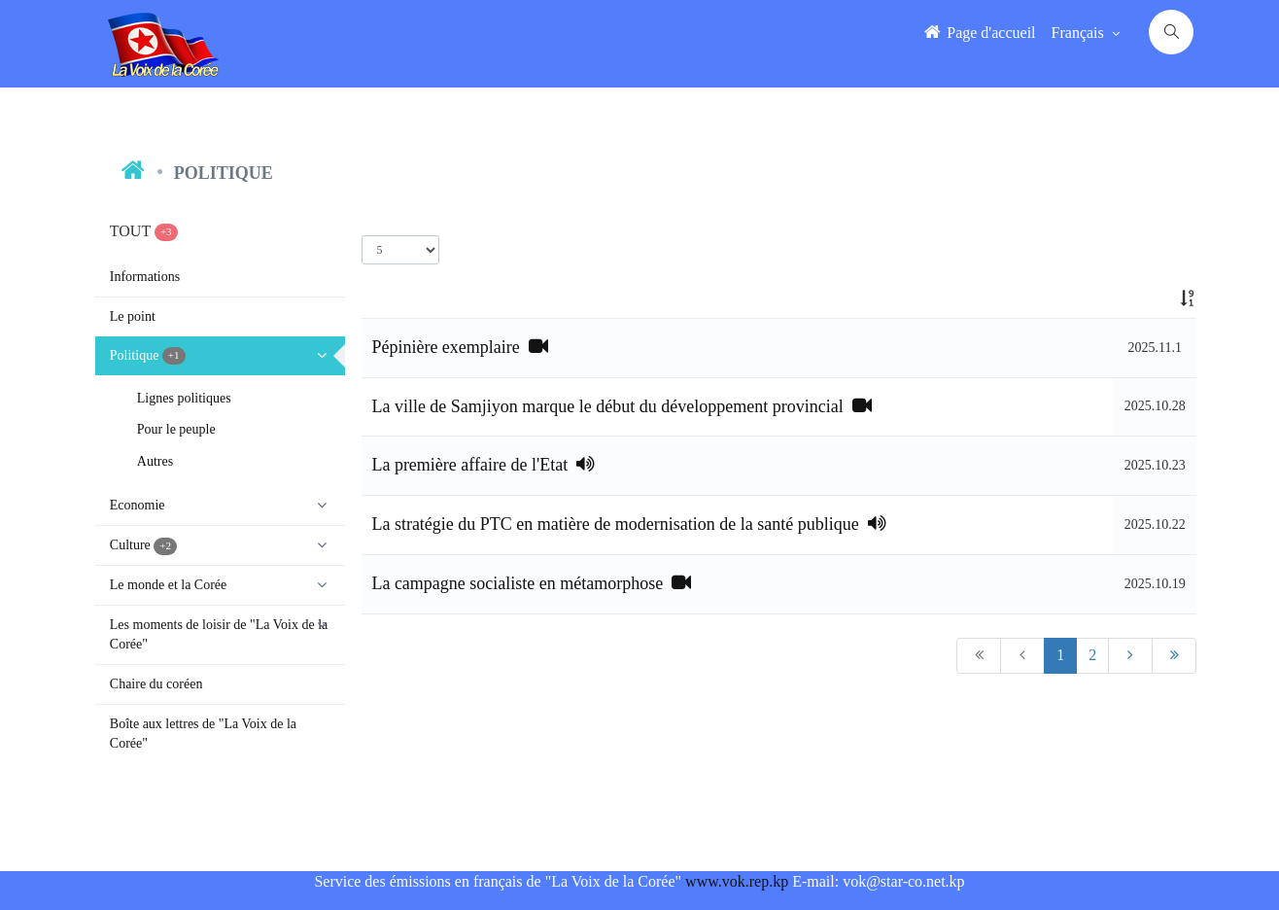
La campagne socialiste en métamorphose (531, 583)
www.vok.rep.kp (736, 881)
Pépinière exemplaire (459, 347)
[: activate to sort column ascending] (1154, 298)
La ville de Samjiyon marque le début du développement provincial (621, 406)
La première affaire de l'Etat (483, 464)
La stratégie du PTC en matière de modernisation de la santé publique (628, 524)
